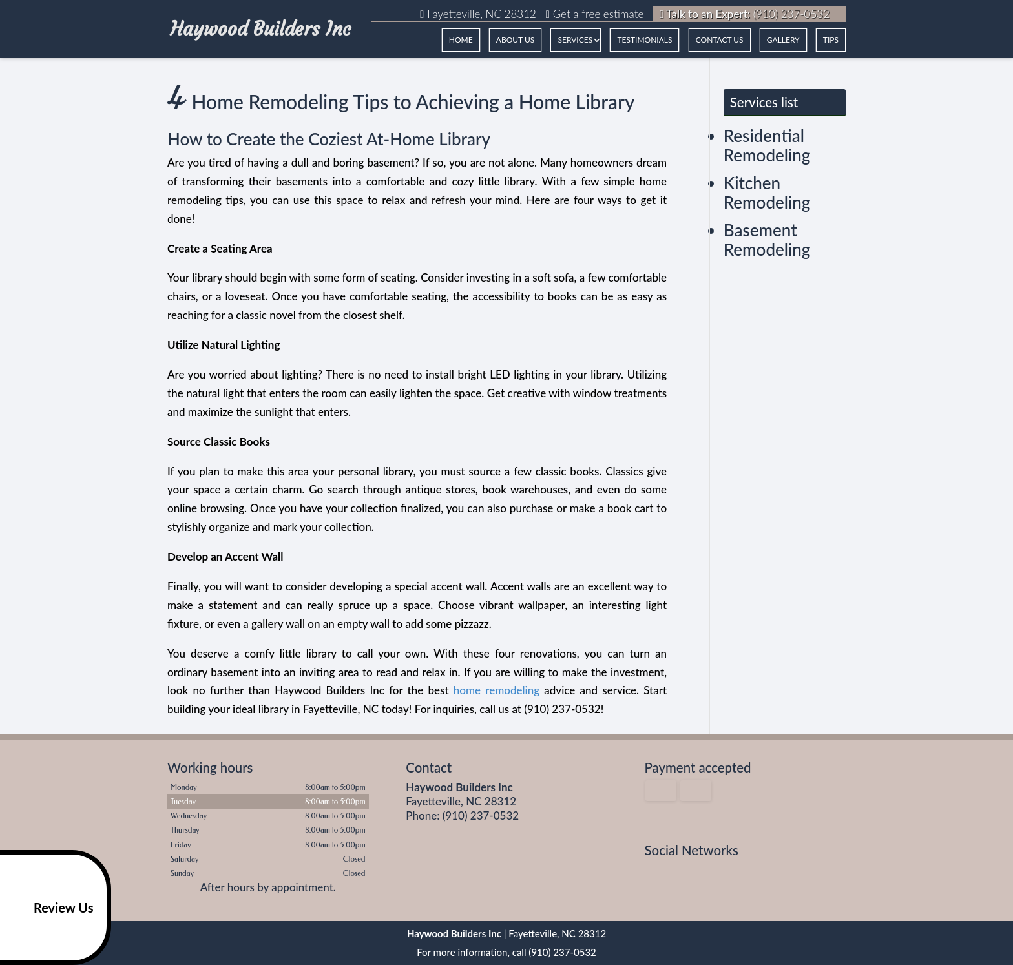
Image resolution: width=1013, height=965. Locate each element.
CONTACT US (720, 40)
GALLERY (783, 40)
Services (575, 40)
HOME (461, 40)
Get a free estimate (595, 14)
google (679, 873)
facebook (655, 873)
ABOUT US (515, 40)
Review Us (49, 907)
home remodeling (496, 690)
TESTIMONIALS (644, 40)
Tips (831, 40)
